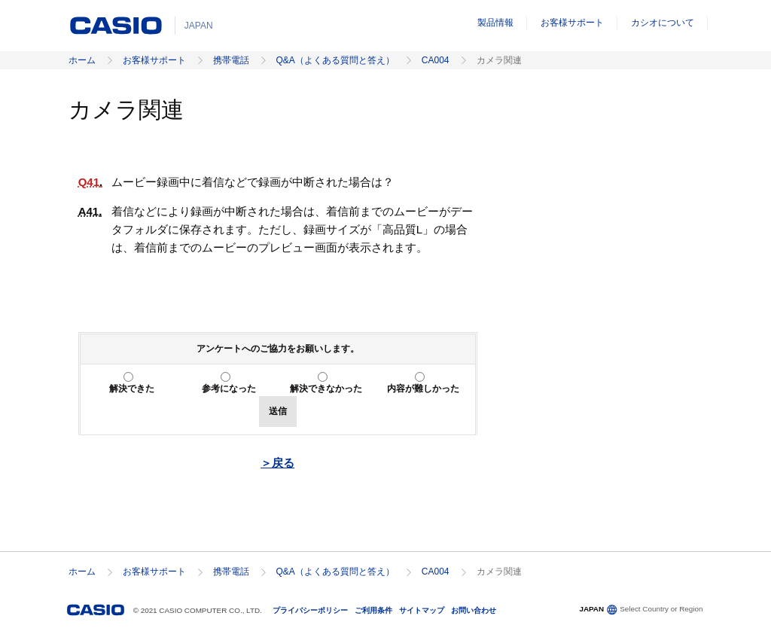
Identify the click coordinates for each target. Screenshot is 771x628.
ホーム (82, 60)
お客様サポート (572, 22)
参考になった (229, 388)
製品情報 (495, 22)
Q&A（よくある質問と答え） (335, 60)
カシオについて (662, 22)
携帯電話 (231, 60)
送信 (278, 411)
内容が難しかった (423, 388)
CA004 (435, 60)
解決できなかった (326, 388)
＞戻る (277, 462)
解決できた (131, 388)
